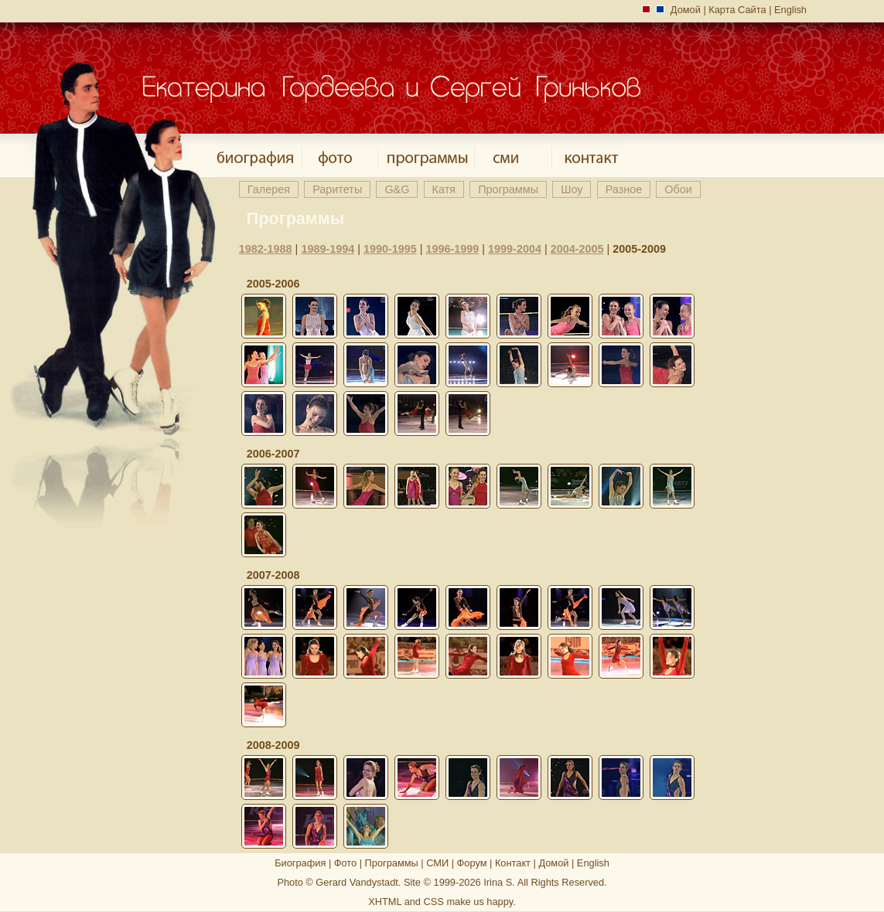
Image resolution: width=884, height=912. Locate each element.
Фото (345, 863)
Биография (300, 863)
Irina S (497, 882)
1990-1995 (390, 249)
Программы (391, 863)
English (790, 9)
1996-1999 (453, 249)
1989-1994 (327, 249)
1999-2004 (514, 249)
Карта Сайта (737, 9)
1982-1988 (265, 249)
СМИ (437, 863)
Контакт (513, 863)
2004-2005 (577, 249)
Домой (686, 9)
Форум (472, 863)
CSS (434, 901)
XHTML (384, 901)
